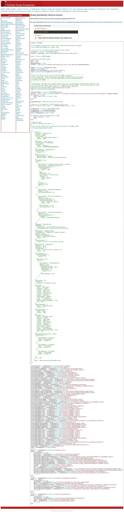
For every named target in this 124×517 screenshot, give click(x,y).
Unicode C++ (45, 11)
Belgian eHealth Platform (7, 54)
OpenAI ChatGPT (20, 38)
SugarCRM (19, 77)
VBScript (58, 11)
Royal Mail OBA (20, 53)
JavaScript (80, 9)
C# (25, 9)
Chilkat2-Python (35, 9)
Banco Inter (4, 53)
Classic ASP (51, 9)
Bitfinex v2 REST (6, 56)
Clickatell (4, 69)
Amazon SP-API (5, 40)
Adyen (3, 29)
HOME (8, 9)
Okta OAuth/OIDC (20, 33)
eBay (17, 117)
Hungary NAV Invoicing (7, 102)
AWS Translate (5, 25)
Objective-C (92, 9)
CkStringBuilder (47, 67)
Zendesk (18, 112)
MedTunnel (19, 21)
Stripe (17, 75)
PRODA (18, 40)
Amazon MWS (5, 35)
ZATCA (18, 110)
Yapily (17, 107)
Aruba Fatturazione (6, 43)
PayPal (18, 41)
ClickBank (4, 67)
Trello (17, 82)
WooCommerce (20, 101)
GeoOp (3, 91)
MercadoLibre (19, 22)
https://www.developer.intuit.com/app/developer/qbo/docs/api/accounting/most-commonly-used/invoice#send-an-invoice (84, 22)
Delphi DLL (65, 9)
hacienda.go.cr (19, 120)
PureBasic (11, 11)
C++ (28, 9)
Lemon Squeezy (5, 112)
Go (70, 9)
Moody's (18, 32)
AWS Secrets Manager (7, 22)
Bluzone (3, 58)
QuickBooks (19, 48)
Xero (17, 104)
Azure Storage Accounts (7, 49)
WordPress (19, 102)
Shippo (18, 66)
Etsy (3, 85)
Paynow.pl (18, 43)
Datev (3, 74)
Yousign (18, 109)
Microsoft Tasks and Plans (22, 29)
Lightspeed (4, 114)
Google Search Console (7, 98)
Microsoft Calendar (20, 25)
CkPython (44, 9)
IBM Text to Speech (6, 104)
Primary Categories (6, 17)
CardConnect (5, 64)
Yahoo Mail (19, 106)
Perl (108, 9)
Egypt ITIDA (4, 82)
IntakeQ (3, 107)
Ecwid (3, 80)
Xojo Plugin (84, 11)
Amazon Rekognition (7, 38)
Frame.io (4, 90)
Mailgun (3, 118)
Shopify (18, 67)
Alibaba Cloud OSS (6, 30)
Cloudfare (4, 70)
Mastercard (19, 19)
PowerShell (4, 11)
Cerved (3, 66)
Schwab (18, 62)
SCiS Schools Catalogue (22, 54)
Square (18, 74)
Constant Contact (6, 72)
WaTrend (18, 93)
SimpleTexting (19, 72)
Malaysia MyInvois (20, 17)
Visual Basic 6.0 (66, 11)
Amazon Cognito (6, 32)
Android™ (13, 9)
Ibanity (3, 106)
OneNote (18, 37)
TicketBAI (18, 78)
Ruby (16, 11)
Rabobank (18, 49)
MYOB (3, 115)
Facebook (4, 86)
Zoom (17, 114)
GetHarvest (4, 93)
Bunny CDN (4, 61)
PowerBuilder (114, 9)
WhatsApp (18, 98)
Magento (4, 117)
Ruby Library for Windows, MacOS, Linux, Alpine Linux (55, 38)
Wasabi (18, 96)
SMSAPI (18, 58)
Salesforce (19, 61)
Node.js (86, 9)
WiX (17, 99)
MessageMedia (20, 24)
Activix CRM (4, 27)
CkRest (44, 56)
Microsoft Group (20, 27)
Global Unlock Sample (41, 47)
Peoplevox (18, 45)
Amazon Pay (5, 37)
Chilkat (3, 9)
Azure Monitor (5, 46)
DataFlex (58, 9)
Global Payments (6, 94)
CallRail (3, 62)
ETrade (3, 78)
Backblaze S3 (5, 51)
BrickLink (4, 59)
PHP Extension (101, 9)
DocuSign (4, 75)
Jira (2, 110)
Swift (28, 11)
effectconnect (19, 118)
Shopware (18, 69)
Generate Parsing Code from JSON (42, 128)
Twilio (17, 83)
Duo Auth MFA (5, 77)
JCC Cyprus (4, 109)
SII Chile (18, 56)
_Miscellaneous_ (20, 115)
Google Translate (6, 99)
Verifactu (18, 88)
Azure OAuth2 (5, 48)
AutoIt (19, 9)
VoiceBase (19, 90)
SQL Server (23, 11)
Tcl (32, 11)
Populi (17, 46)
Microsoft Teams (20, 30)
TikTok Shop (19, 80)
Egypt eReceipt (5, 83)
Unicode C (37, 11)
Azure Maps (4, 45)
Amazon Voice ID (6, 41)
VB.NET (52, 11)
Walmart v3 (19, 94)
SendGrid (18, 64)
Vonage (18, 91)
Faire (3, 88)
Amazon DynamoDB (6, 33)
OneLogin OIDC (20, 35)
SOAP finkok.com (20, 59)
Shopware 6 (19, 70)
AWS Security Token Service (8, 24)
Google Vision (5, 101)
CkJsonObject (49, 51)
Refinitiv (18, 51)
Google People (5, 96)
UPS (17, 85)
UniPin (18, 86)
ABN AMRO (4, 21)
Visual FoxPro (76, 11)
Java (74, 9)
